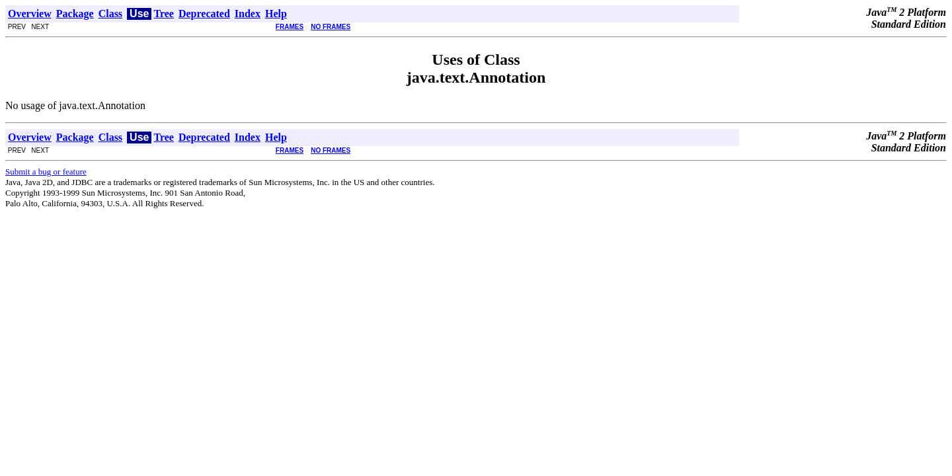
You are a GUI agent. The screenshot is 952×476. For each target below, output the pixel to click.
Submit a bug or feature (46, 172)
